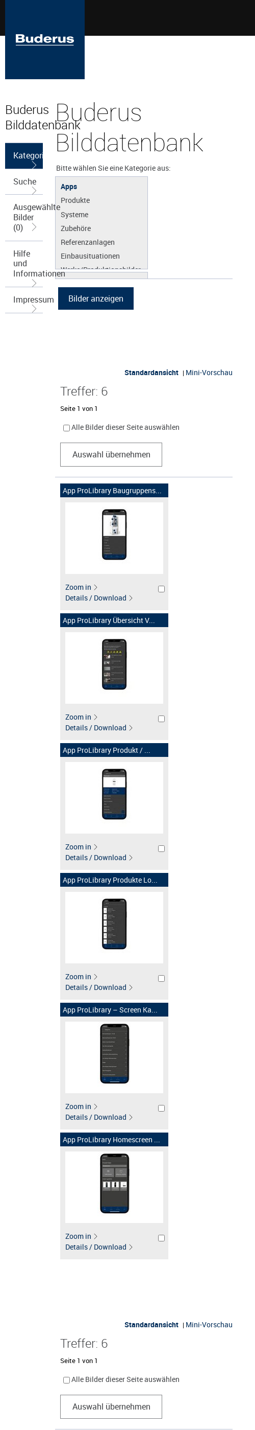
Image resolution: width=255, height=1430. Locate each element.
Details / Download (99, 598)
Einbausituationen (90, 255)
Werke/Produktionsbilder (101, 269)
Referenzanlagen (88, 241)
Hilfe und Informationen (28, 267)
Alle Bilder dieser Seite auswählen (125, 427)
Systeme (74, 214)
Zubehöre (76, 228)
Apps (69, 186)
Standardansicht (151, 372)
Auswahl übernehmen (111, 454)
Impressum (28, 303)
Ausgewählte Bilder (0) (28, 217)
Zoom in (81, 587)
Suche (25, 185)
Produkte (75, 199)
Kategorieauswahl (28, 159)
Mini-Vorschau (209, 372)
